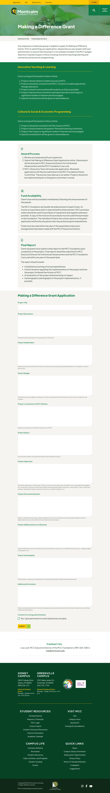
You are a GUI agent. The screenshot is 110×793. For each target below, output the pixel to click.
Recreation (35, 751)
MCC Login (35, 723)
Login (94, 2)
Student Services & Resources (35, 729)
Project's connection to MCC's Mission (33, 404)
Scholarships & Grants (39, 39)
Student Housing (35, 762)
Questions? (74, 723)
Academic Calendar (35, 736)
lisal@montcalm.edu (55, 650)
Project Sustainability (26, 555)
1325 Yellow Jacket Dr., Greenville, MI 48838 (46, 681)
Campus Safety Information (75, 751)
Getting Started (35, 716)
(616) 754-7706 (43, 685)
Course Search (35, 726)
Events (35, 765)
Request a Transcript (35, 719)
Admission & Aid (23, 39)
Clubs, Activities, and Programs (35, 758)
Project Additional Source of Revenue (32, 525)
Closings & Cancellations (74, 726)
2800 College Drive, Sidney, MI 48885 (26, 681)
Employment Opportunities (75, 755)
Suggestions (75, 768)
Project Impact (23, 433)
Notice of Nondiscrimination (75, 762)
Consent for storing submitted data (32, 615)
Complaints (74, 765)
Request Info (36, 2)
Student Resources (35, 711)
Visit (26, 2)
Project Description (25, 314)
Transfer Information (35, 733)
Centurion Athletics (35, 748)
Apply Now (16, 2)
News (74, 748)
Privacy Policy (74, 758)
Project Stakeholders (26, 343)
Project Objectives (25, 461)
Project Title (22, 303)
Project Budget (24, 373)
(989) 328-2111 (23, 685)
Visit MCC (75, 711)
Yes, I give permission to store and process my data (43, 618)
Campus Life (35, 743)
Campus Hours (75, 719)
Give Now (48, 2)
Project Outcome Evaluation (29, 494)
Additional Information (27, 584)
